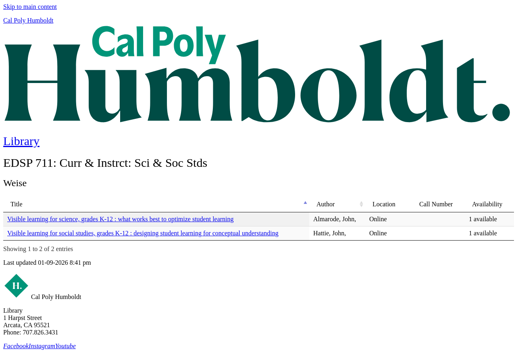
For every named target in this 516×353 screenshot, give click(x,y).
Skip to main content (30, 6)
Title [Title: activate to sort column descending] (16, 204)
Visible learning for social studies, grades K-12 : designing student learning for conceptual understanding (143, 233)
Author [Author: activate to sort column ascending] (325, 204)
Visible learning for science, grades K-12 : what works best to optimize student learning (120, 219)
